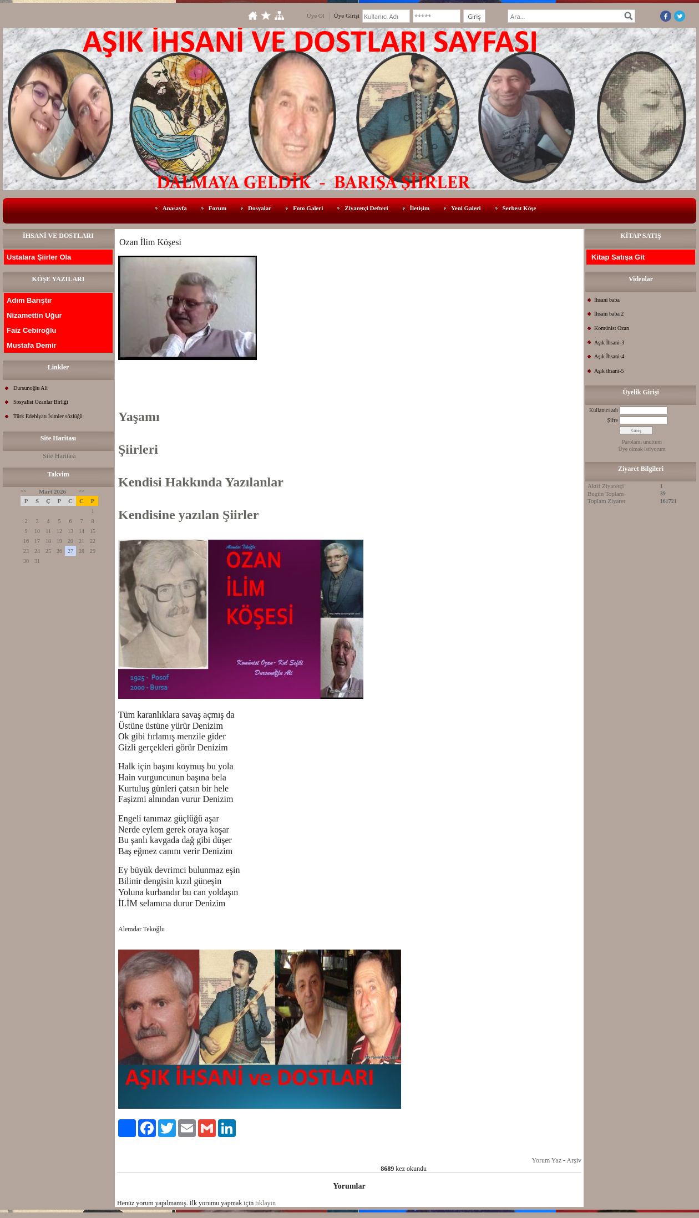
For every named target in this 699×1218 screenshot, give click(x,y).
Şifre (612, 420)
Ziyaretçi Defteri (366, 208)
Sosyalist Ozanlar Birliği (40, 402)
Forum (217, 208)
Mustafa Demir (32, 345)
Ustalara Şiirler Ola (39, 257)
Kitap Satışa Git (618, 257)
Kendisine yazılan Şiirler (188, 514)
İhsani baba (607, 300)
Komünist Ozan (611, 328)
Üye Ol (316, 15)
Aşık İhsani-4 (609, 356)
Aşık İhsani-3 (609, 342)
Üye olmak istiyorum (642, 449)
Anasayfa (175, 208)
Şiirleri (138, 449)
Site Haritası (59, 456)
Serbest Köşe (519, 208)
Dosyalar (259, 208)
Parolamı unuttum (642, 442)
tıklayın (265, 1203)
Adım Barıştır (29, 300)
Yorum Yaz (546, 1160)
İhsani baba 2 (609, 314)
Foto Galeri (308, 208)
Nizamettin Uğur (34, 315)
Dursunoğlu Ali (30, 388)
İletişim (419, 208)
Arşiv (573, 1160)
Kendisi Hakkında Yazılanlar (200, 482)
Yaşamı (139, 416)
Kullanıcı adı (603, 410)
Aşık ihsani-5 (609, 371)
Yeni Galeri (465, 208)
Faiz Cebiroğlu (32, 330)
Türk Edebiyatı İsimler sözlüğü (48, 416)
